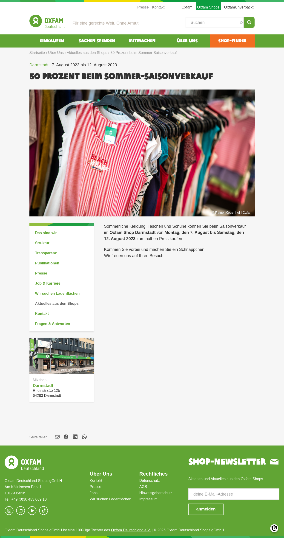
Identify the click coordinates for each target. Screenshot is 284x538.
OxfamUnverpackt (238, 7)
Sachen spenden (97, 40)
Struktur (42, 243)
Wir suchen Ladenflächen (57, 293)
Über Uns (187, 40)
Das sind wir (46, 233)
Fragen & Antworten (52, 324)
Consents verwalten (274, 528)
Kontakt (158, 7)
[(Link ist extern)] (43, 510)
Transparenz (46, 253)
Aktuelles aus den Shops (87, 53)
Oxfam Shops (208, 7)
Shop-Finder (232, 40)
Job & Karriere (47, 283)
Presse (143, 7)
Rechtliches (153, 474)
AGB (143, 487)
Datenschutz (149, 480)
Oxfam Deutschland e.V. (131, 530)
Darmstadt (39, 65)
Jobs (94, 493)
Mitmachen (142, 40)
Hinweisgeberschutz (155, 493)
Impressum (148, 499)
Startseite (37, 53)
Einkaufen (52, 40)
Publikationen (47, 263)
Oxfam (186, 7)
